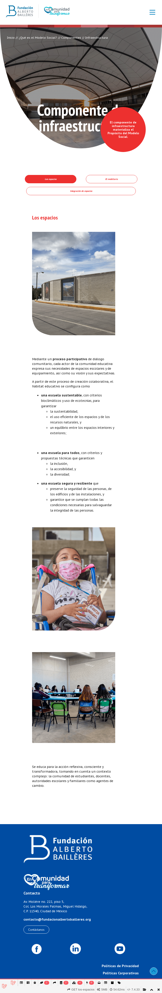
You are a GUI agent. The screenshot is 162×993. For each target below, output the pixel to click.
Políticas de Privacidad (120, 966)
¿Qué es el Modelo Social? (38, 38)
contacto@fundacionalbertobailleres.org (57, 919)
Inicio (11, 38)
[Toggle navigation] (150, 12)
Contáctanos (36, 930)
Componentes (71, 38)
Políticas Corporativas (121, 973)
